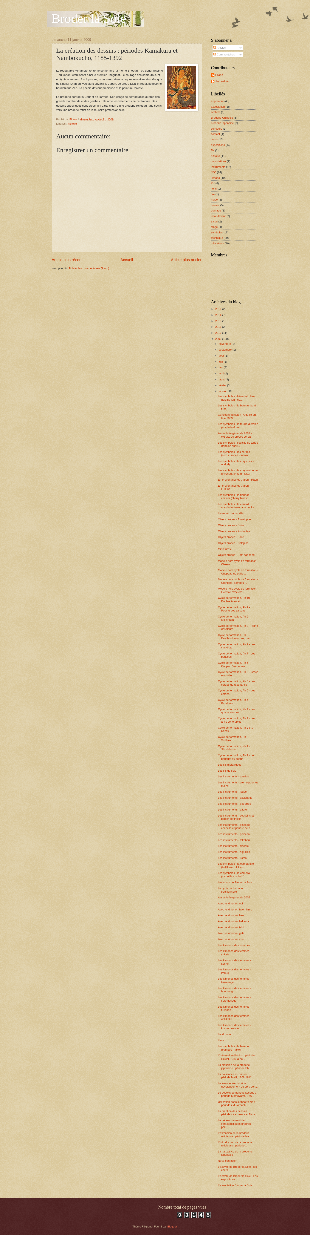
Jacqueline (222, 81)
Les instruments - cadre (232, 809)
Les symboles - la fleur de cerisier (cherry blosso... (234, 496)
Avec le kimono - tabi (230, 927)
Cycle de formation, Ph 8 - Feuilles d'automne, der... (235, 636)
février (223, 385)
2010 (218, 332)
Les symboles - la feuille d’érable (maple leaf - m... (238, 425)
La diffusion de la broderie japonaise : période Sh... (234, 1066)
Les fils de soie (227, 770)
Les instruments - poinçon (234, 834)
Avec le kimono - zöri (230, 939)
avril (221, 373)
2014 (218, 315)
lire (213, 194)
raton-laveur (218, 216)
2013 (218, 321)
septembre (225, 349)
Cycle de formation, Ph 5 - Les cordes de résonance (236, 683)
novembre (225, 343)
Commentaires (224, 54)
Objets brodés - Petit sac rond (236, 554)
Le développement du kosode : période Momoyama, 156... (237, 1094)
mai (221, 367)
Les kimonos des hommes (234, 945)
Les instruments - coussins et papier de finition (236, 817)
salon (214, 221)
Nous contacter (227, 1160)
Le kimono (224, 1034)
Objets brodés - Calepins (233, 543)
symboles (217, 232)
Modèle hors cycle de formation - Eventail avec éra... (238, 590)
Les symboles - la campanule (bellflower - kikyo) (236, 865)
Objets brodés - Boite (231, 525)
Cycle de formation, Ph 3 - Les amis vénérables (236, 720)
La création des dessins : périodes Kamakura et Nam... (237, 1112)
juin (221, 361)
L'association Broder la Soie (235, 1185)
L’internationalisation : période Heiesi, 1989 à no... (236, 1057)
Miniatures (224, 549)
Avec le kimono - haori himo (235, 909)
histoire (72, 123)
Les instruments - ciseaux (233, 845)
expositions (218, 145)
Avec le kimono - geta (231, 933)
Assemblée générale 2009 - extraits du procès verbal (235, 435)
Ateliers (215, 112)
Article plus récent (67, 260)
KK (213, 183)
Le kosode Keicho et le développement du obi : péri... (238, 1085)
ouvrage (216, 210)
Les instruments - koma (232, 858)
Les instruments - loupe (232, 791)
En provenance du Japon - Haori (238, 479)
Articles (219, 47)
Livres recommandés (231, 513)
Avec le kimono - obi (230, 903)
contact (215, 134)
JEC (213, 172)
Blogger (172, 1226)
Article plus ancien (186, 260)
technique (217, 237)
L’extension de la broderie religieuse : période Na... (234, 1134)
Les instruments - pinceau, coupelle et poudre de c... (235, 826)
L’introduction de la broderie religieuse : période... (235, 1144)
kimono (215, 177)
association (218, 106)
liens (214, 188)
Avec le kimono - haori (231, 915)
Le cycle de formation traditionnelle (231, 890)
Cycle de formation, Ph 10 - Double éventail (234, 599)
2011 (218, 326)
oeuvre (215, 205)
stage (214, 226)
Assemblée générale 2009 (234, 897)
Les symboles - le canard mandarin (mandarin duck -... (237, 506)
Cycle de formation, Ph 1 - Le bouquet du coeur (236, 757)
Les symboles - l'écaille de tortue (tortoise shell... (238, 444)
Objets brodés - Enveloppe (234, 519)
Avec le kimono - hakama (233, 921)
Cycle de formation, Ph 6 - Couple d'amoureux (234, 664)
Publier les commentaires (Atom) (89, 268)
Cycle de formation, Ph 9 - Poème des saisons (234, 609)
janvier (223, 391)
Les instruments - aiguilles (234, 851)
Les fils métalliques (229, 764)
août (222, 355)
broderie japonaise (222, 123)
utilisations (217, 243)
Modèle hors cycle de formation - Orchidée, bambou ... (238, 581)
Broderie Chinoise (222, 117)
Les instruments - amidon (233, 776)
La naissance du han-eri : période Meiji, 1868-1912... (236, 1076)
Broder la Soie (89, 18)
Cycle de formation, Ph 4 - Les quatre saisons (236, 711)
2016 (218, 309)
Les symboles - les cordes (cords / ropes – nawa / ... (235, 453)
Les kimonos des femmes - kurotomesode (234, 1027)
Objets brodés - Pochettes (234, 531)
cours (214, 139)
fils (212, 150)
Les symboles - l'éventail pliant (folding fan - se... (236, 398)
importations (218, 161)
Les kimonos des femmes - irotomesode (234, 999)
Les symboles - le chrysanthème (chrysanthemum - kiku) (238, 472)
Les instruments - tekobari (234, 840)
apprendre (217, 101)
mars (222, 379)
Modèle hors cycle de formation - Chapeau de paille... (238, 571)
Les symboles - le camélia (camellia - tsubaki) (234, 874)
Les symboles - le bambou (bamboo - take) (234, 1048)
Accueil (126, 260)
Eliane (219, 75)
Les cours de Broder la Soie (235, 882)
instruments (218, 167)
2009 (218, 338)
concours (216, 128)
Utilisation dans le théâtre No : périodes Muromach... (236, 1103)
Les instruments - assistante (235, 797)
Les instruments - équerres (234, 803)
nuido (214, 199)
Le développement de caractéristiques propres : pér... (235, 1124)
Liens (221, 1040)
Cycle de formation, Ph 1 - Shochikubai (234, 748)
